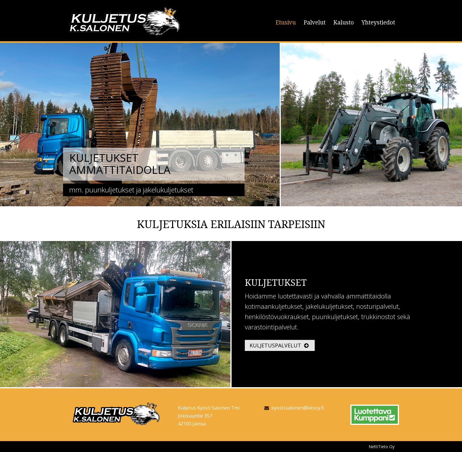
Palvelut (314, 22)
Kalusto (343, 22)
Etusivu (285, 22)
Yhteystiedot (378, 22)
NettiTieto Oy (382, 446)
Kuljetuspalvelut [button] (279, 345)
